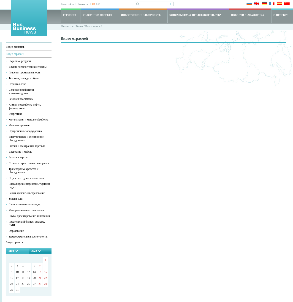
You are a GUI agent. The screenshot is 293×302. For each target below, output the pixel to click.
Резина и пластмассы (21, 99)
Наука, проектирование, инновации (29, 216)
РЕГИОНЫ (69, 15)
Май (11, 250)
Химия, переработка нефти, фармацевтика (25, 106)
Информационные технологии (26, 210)
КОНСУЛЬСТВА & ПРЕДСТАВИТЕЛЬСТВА (195, 15)
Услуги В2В (16, 198)
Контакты (83, 4)
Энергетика (15, 113)
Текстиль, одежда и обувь (23, 78)
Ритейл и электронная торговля (27, 146)
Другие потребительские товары (27, 66)
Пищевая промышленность (25, 72)
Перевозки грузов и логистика (26, 178)
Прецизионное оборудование (26, 131)
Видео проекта (14, 242)
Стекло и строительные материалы (29, 163)
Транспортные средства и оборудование (23, 170)
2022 (34, 250)
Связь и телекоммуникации (25, 204)
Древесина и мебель (20, 151)
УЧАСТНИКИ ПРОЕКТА (97, 15)
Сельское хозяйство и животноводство (21, 91)
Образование (16, 230)
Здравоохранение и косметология (28, 236)
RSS (98, 4)
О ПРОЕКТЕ (280, 15)
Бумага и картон (18, 157)
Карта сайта (67, 4)
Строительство (17, 84)
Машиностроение (19, 125)
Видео (79, 26)
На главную (67, 26)
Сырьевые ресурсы (20, 61)
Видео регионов (15, 46)
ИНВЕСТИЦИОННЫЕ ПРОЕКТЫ (141, 15)
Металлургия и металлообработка (28, 119)
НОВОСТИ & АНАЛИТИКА (247, 15)
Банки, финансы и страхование (27, 193)
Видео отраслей (15, 54)
